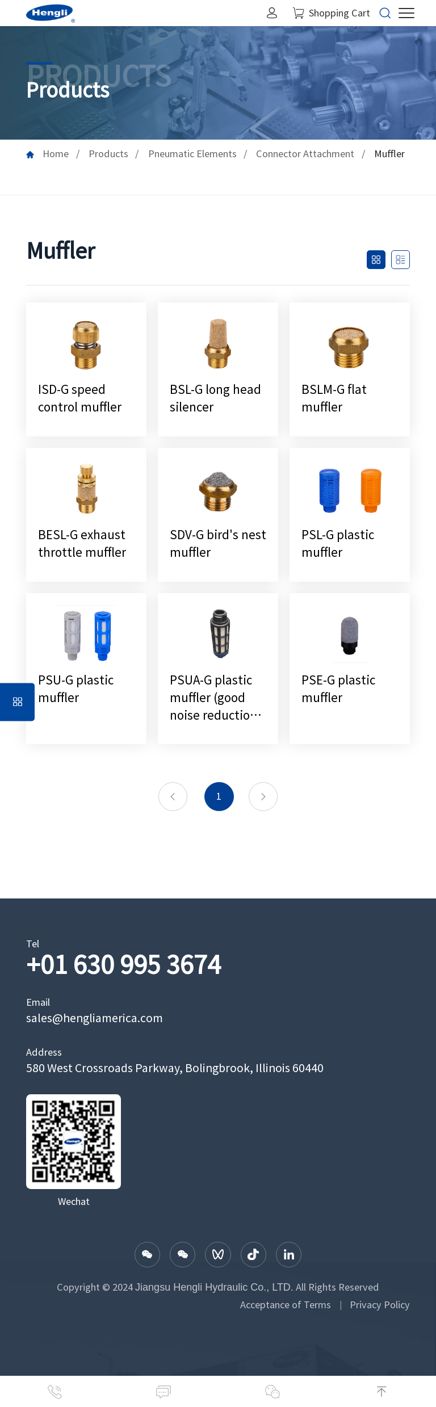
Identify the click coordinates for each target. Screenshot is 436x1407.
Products (108, 153)
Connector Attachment (305, 153)
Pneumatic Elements (192, 153)
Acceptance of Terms (285, 1304)
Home (56, 153)
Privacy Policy (380, 1304)
